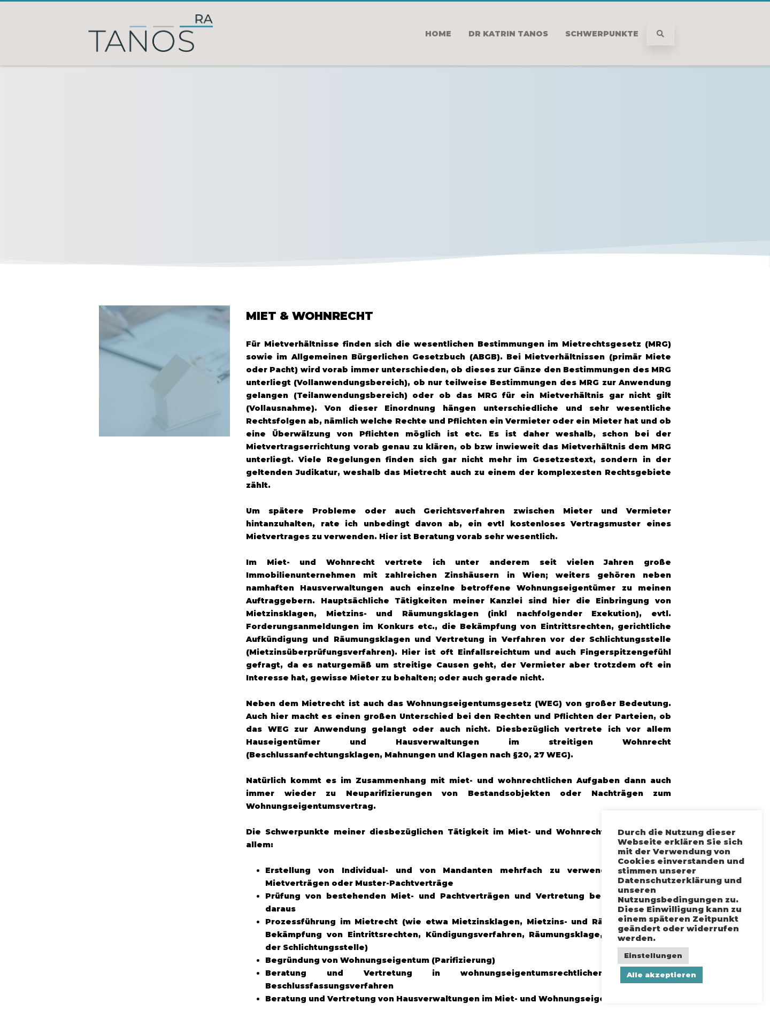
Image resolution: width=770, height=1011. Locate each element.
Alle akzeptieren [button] (661, 974)
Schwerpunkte (601, 34)
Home (438, 34)
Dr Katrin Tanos (508, 34)
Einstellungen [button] (653, 955)
